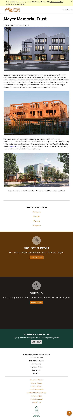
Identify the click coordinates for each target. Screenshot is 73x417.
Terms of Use (31, 408)
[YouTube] (41, 389)
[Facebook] (36, 389)
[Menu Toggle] (2, 9)
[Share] (69, 413)
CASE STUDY (14, 146)
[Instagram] (30, 389)
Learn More (39, 401)
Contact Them (48, 401)
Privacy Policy (41, 408)
